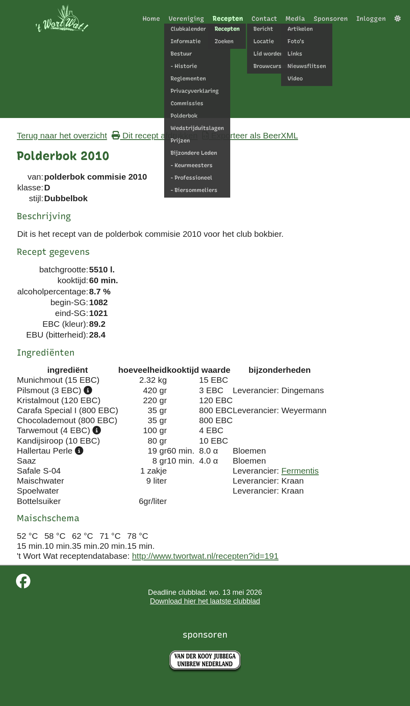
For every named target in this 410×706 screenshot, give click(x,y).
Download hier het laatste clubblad (205, 601)
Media (295, 18)
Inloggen (371, 18)
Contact (264, 18)
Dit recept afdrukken (155, 135)
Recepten (228, 18)
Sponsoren (331, 18)
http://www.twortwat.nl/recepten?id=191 (205, 555)
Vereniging (186, 18)
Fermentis (300, 470)
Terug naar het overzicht (62, 135)
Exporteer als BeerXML (250, 135)
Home (151, 18)
